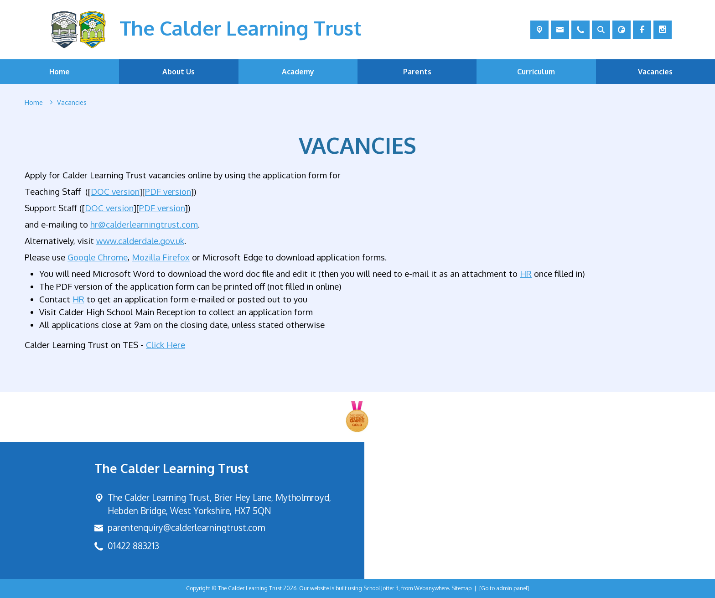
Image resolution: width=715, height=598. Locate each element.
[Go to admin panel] (504, 588)
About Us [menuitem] (178, 71)
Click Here (165, 344)
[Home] (34, 103)
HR (526, 273)
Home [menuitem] (59, 71)
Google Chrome (97, 256)
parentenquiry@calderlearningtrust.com (186, 527)
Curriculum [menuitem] (536, 71)
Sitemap (461, 588)
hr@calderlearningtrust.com (144, 223)
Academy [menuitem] (298, 71)
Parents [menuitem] (417, 71)
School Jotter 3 (381, 588)
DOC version (115, 191)
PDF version (168, 191)
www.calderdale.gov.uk (140, 240)
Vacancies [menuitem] (655, 71)
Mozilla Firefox (161, 256)
